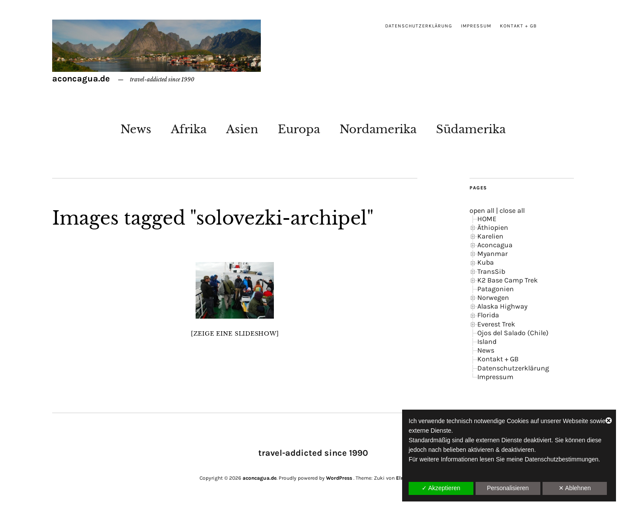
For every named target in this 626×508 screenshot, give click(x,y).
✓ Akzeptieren (441, 487)
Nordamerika (378, 129)
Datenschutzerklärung (418, 26)
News (135, 129)
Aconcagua (495, 245)
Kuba (485, 262)
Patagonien (495, 289)
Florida (488, 315)
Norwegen (493, 297)
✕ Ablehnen (575, 487)
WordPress (339, 478)
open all (482, 210)
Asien (242, 129)
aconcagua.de (81, 79)
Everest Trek (496, 324)
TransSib (491, 271)
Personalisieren (508, 487)
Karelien (490, 236)
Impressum (476, 26)
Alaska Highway (502, 306)
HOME (486, 219)
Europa (299, 129)
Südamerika (471, 129)
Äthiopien (492, 227)
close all (512, 210)
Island (486, 341)
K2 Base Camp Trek (507, 280)
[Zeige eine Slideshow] (235, 333)
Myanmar (492, 253)
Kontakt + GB (518, 26)
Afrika (188, 129)
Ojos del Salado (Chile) (513, 333)
